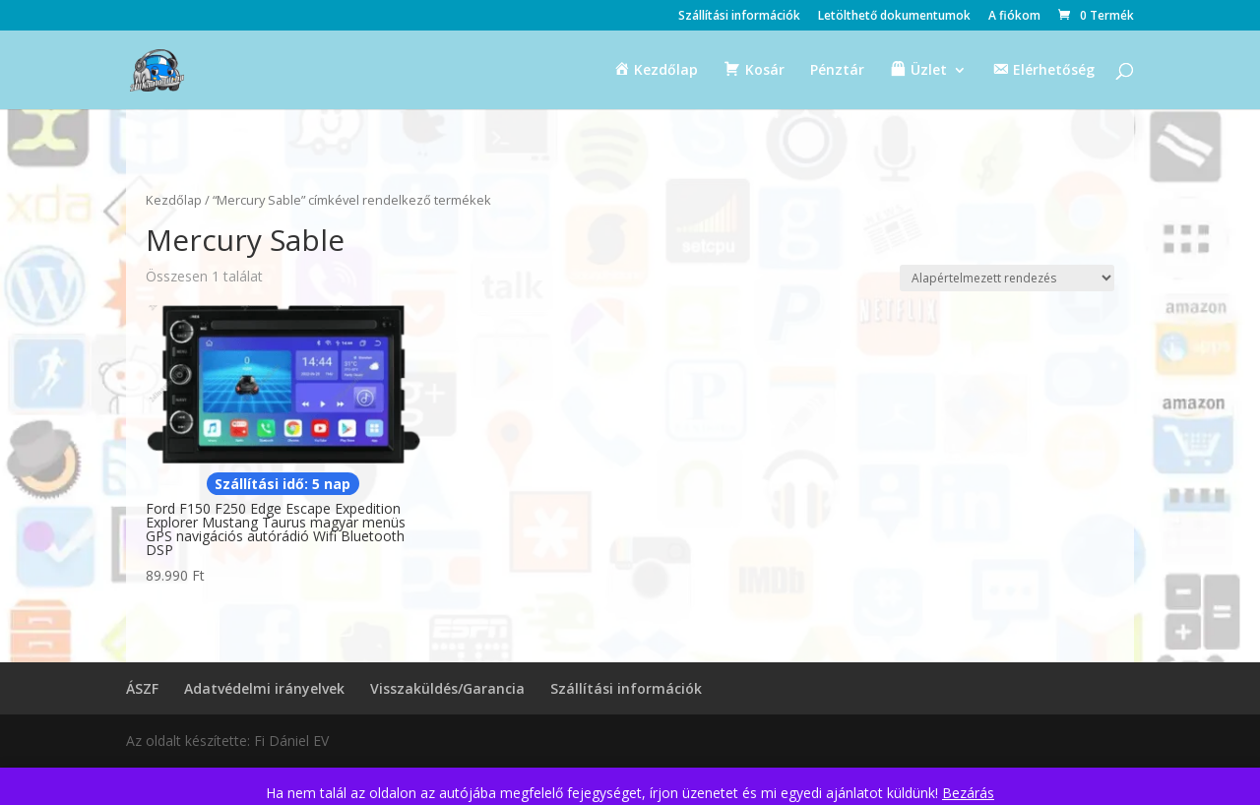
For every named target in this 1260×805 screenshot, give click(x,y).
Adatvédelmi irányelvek (264, 688)
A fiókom (1014, 17)
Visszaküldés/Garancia (447, 688)
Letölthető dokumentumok (894, 17)
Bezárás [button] (968, 792)
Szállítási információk (739, 17)
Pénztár (837, 71)
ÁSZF (142, 688)
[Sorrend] (1007, 278)
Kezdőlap (174, 200)
